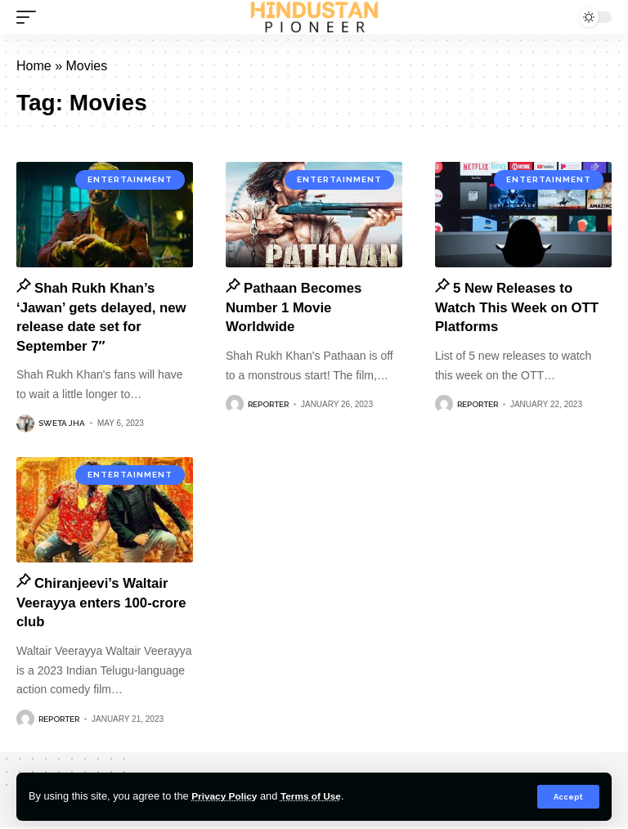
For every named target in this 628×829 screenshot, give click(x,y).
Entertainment (130, 179)
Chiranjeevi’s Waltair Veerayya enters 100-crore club (97, 603)
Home (34, 66)
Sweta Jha (61, 423)
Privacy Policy (226, 796)
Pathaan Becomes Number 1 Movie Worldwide (298, 307)
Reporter (268, 405)
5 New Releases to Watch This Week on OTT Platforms (523, 307)
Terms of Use (318, 796)
